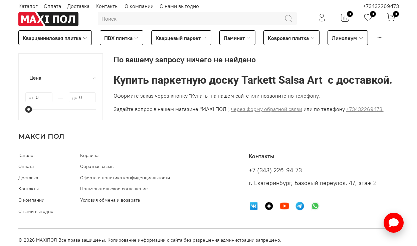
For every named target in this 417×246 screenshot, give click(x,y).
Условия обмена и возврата (110, 200)
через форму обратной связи (266, 109)
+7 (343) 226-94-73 (275, 170)
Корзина (89, 155)
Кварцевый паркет (181, 38)
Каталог (28, 6)
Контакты (107, 6)
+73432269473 (381, 6)
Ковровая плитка (291, 38)
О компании (139, 6)
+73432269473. (365, 109)
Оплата (52, 6)
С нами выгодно (179, 6)
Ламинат (237, 38)
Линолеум (347, 38)
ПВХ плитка (121, 38)
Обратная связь (97, 166)
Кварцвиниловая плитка (55, 38)
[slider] (29, 109)
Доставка (78, 6)
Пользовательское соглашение (114, 189)
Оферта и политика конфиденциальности (125, 178)
